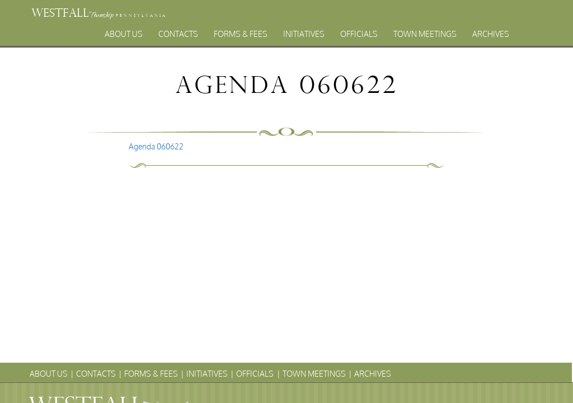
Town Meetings (425, 34)
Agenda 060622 (156, 146)
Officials (359, 34)
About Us (124, 34)
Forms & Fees (240, 34)
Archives (490, 34)
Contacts (178, 34)
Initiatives (304, 34)
